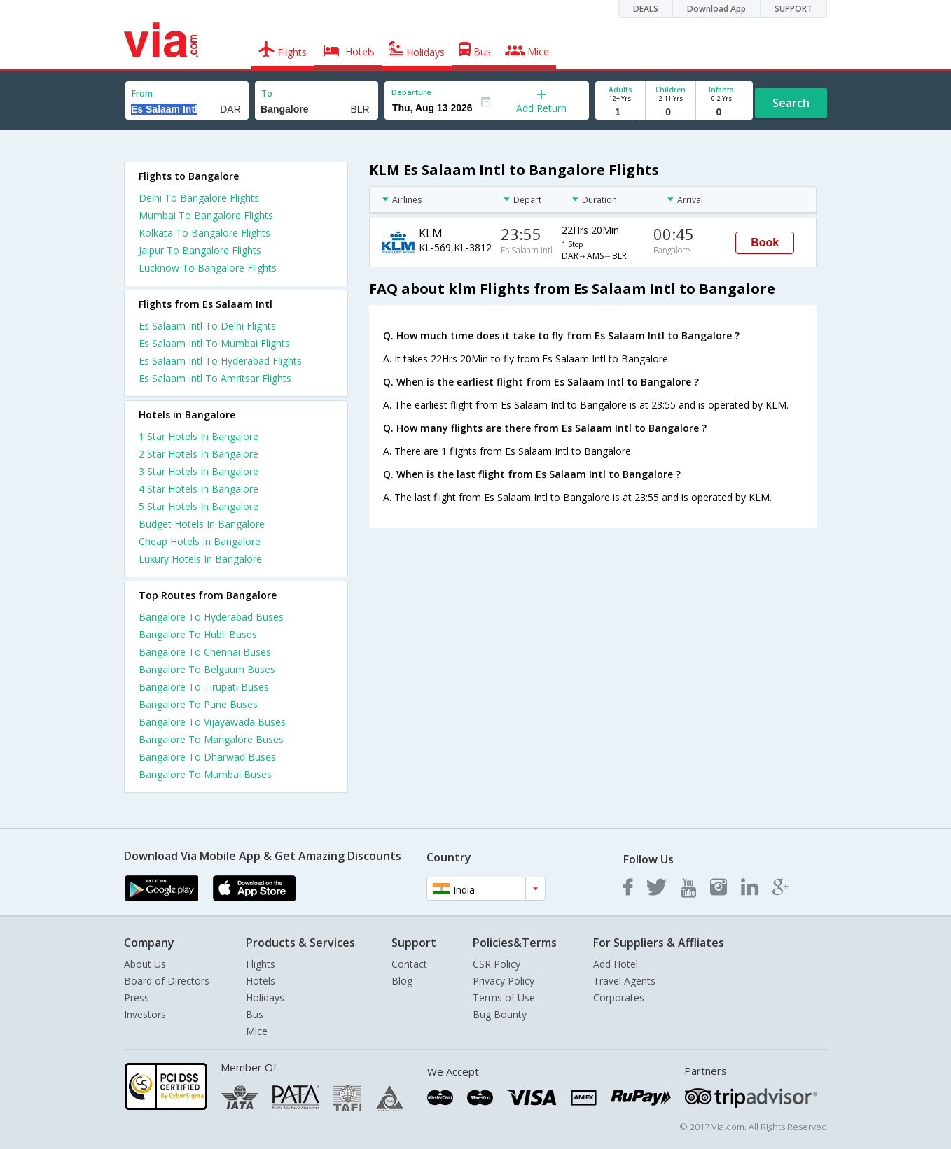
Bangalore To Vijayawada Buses (212, 721)
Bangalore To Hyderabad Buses (211, 616)
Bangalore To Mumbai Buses (205, 774)
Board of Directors (166, 980)
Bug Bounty (500, 1014)
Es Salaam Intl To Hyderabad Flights (220, 360)
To (266, 93)
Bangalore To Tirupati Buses (204, 686)
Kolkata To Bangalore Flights (204, 232)
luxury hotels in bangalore (200, 558)
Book (765, 242)
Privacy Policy (503, 980)
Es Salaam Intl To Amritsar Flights (215, 378)
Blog (401, 980)
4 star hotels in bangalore (198, 488)
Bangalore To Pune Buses (198, 704)
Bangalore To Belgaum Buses (207, 669)
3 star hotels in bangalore (198, 471)
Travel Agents (624, 980)
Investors (145, 1014)
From (142, 93)
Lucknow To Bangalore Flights (208, 267)
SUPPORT (793, 9)
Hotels (260, 980)
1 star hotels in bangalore (198, 436)
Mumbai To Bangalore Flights (206, 215)
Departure (411, 92)
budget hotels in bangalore (202, 523)
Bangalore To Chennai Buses (205, 651)
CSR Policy (496, 964)
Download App (716, 9)
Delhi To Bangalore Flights (199, 197)
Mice (257, 1031)
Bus (254, 1014)
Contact (409, 964)
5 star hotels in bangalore (198, 506)
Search (791, 103)
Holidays (265, 997)
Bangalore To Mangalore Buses (211, 739)
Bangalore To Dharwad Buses (207, 756)
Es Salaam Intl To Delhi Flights (207, 325)
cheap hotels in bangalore (200, 541)
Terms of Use (504, 997)
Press (136, 997)
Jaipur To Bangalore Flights (200, 250)
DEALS (645, 9)
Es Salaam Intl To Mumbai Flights (214, 343)
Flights (260, 964)
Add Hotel (615, 964)
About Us (145, 964)
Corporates (618, 997)
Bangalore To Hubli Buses (198, 634)
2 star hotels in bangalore (198, 453)
